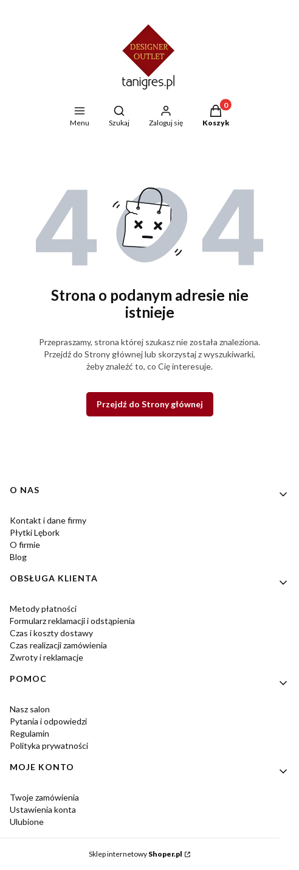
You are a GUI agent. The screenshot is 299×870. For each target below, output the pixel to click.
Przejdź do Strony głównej (150, 404)
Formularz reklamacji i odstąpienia (72, 621)
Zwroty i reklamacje (46, 657)
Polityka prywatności (49, 745)
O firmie (25, 544)
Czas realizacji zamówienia (58, 645)
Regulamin (29, 733)
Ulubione (27, 821)
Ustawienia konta (43, 809)
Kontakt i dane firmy (48, 520)
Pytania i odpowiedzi (48, 721)
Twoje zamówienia (44, 797)
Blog (18, 557)
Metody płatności (43, 608)
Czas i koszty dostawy (51, 633)
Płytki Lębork (35, 532)
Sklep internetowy (135, 853)
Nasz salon (30, 709)
